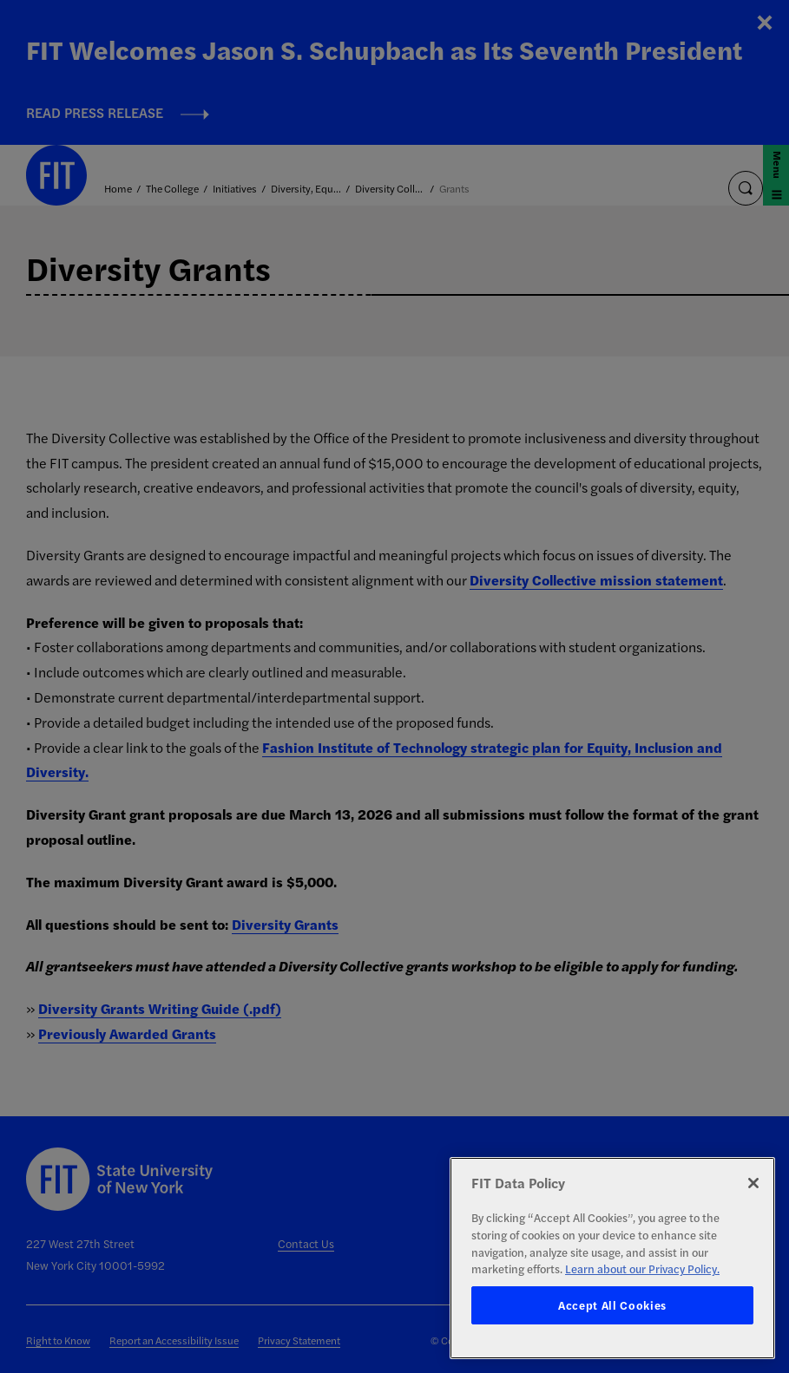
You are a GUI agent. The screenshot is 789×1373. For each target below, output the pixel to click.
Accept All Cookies (612, 1305)
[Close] (753, 1183)
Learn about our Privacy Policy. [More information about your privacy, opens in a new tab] (642, 1268)
